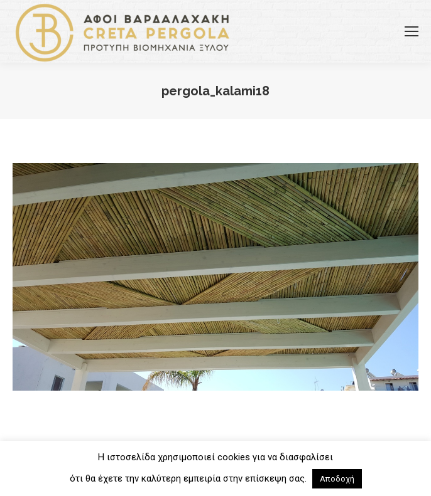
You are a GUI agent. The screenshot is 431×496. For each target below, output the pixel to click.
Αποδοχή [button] (337, 478)
